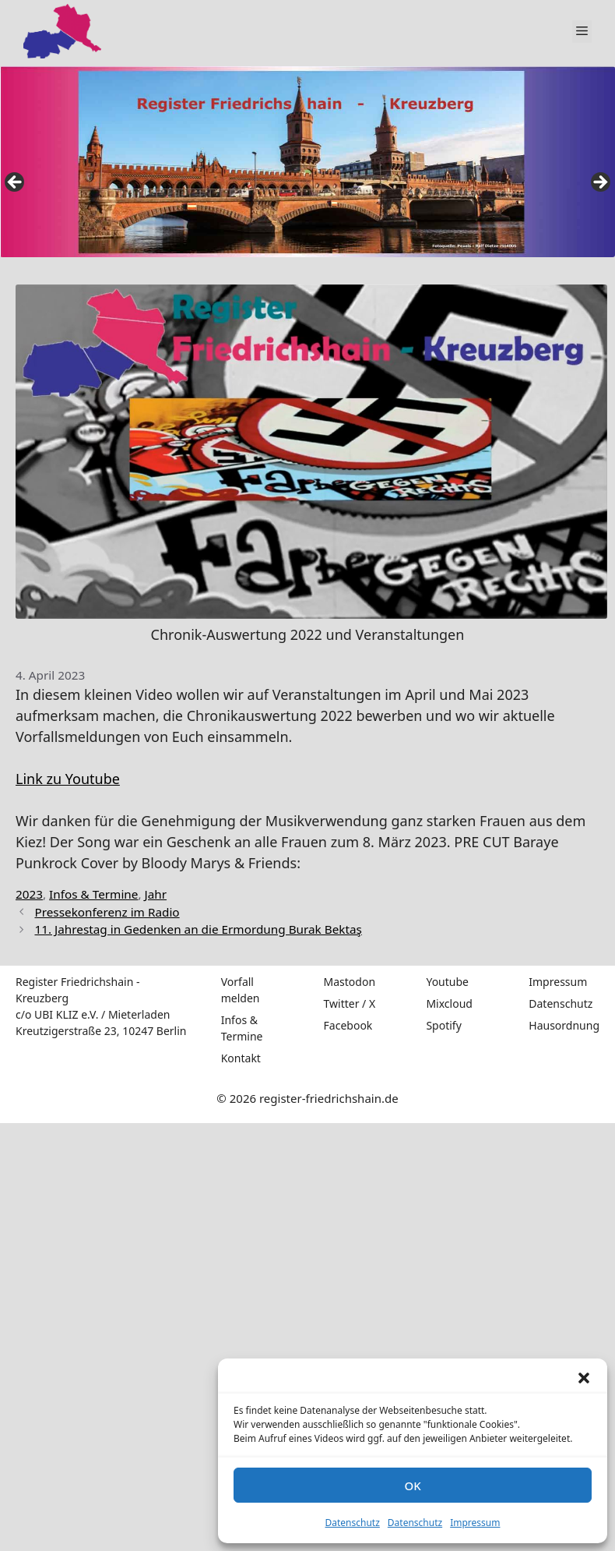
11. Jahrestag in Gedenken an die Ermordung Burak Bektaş (197, 929)
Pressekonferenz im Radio (106, 912)
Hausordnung (564, 1025)
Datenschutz (352, 1522)
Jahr (156, 894)
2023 (29, 894)
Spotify (443, 1025)
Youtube (447, 981)
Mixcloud (449, 1003)
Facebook (348, 1025)
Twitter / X (350, 1003)
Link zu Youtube (68, 778)
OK (412, 1485)
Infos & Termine (93, 894)
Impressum (475, 1522)
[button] (584, 1378)
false (15, 183)
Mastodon (350, 981)
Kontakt (241, 1058)
